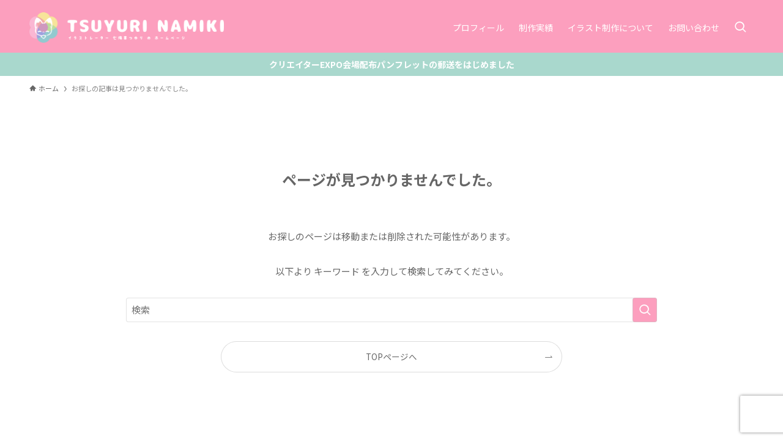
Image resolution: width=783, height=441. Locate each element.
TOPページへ (391, 356)
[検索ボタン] (740, 27)
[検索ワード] (391, 310)
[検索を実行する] (645, 310)
